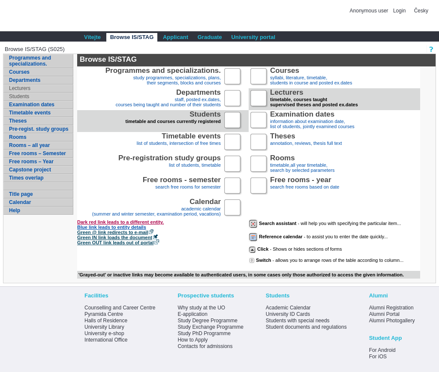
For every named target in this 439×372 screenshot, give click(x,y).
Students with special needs (298, 321)
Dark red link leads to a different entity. (120, 222)
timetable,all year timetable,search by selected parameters (302, 164)
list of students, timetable (169, 164)
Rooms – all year (29, 145)
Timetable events (30, 113)
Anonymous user (370, 11)
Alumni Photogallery (392, 321)
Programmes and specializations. (30, 61)
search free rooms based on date (304, 186)
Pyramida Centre (103, 314)
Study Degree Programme (207, 321)
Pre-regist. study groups (39, 129)
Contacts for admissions (204, 346)
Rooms (18, 137)
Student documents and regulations (306, 327)
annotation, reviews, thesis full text (306, 142)
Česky (421, 11)
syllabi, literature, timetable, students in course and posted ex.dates (311, 77)
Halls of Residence (105, 321)
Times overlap (26, 178)
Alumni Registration (391, 308)
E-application (192, 314)
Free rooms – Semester (37, 153)
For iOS (378, 357)
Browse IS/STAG (132, 37)
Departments (24, 80)
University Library (104, 327)
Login (399, 11)
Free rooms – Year (31, 162)
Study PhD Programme (203, 333)
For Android (382, 350)
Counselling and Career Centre (119, 308)
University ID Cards (288, 314)
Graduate (210, 37)
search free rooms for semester (182, 186)
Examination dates (31, 105)
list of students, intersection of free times (179, 142)
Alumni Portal (384, 314)
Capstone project (30, 170)
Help (14, 210)
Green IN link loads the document (114, 237)
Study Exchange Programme (210, 327)
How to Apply (192, 340)
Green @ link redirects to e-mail (112, 232)
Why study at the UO (201, 308)
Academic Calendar (288, 308)
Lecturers (19, 88)
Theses (18, 121)
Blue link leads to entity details (111, 227)
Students (19, 96)
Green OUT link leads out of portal (115, 242)
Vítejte (92, 37)
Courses (19, 72)
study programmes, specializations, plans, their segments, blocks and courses (163, 77)
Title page (21, 194)
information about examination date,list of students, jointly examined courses (312, 120)
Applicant (175, 37)
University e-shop (104, 333)
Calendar (20, 202)
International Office (106, 340)
